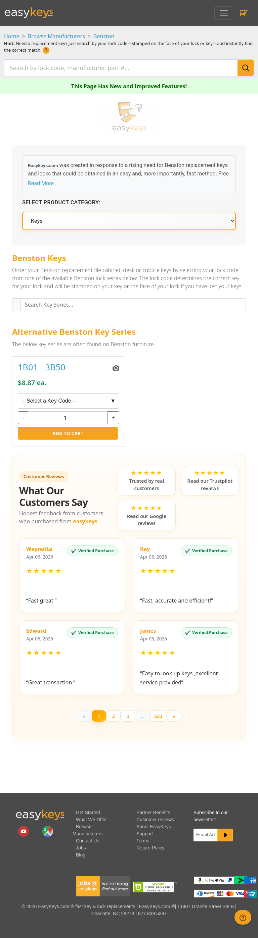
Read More (41, 181)
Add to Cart (67, 431)
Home (11, 36)
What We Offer (91, 819)
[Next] (175, 714)
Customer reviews (155, 819)
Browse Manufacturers (56, 36)
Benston (103, 36)
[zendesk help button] (242, 917)
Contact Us (87, 840)
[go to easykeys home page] (39, 814)
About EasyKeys (153, 826)
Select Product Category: (61, 200)
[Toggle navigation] (223, 13)
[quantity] (68, 415)
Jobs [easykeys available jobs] (81, 847)
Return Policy (150, 847)
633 (158, 714)
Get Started (88, 812)
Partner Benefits (153, 812)
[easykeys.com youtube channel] (24, 830)
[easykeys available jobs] (103, 885)
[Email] (206, 834)
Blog (80, 854)
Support (144, 833)
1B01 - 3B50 (42, 365)
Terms (142, 840)
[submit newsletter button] (225, 834)
